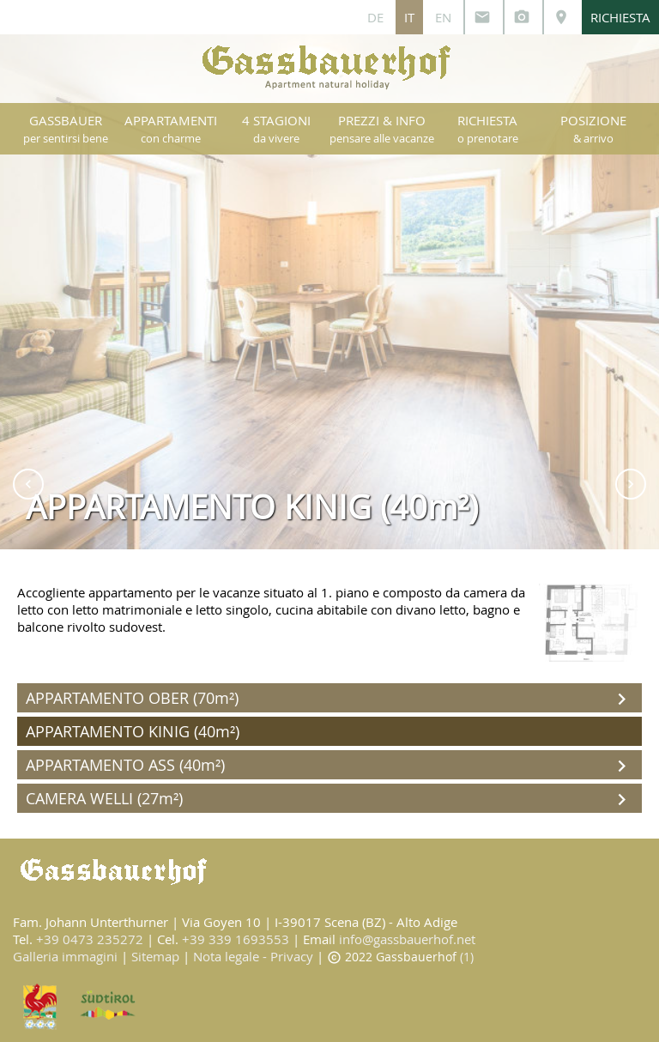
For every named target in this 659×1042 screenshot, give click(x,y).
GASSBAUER (65, 129)
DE (375, 17)
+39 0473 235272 (89, 939)
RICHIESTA (620, 17)
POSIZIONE (593, 129)
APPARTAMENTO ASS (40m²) (329, 766)
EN (443, 17)
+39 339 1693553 (235, 939)
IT (409, 17)
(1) (467, 956)
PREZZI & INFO (382, 129)
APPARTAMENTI (170, 129)
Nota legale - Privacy (253, 956)
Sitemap (155, 956)
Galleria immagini (65, 956)
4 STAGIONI (276, 129)
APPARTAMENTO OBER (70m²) (329, 699)
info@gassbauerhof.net (407, 939)
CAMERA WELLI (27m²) (329, 799)
